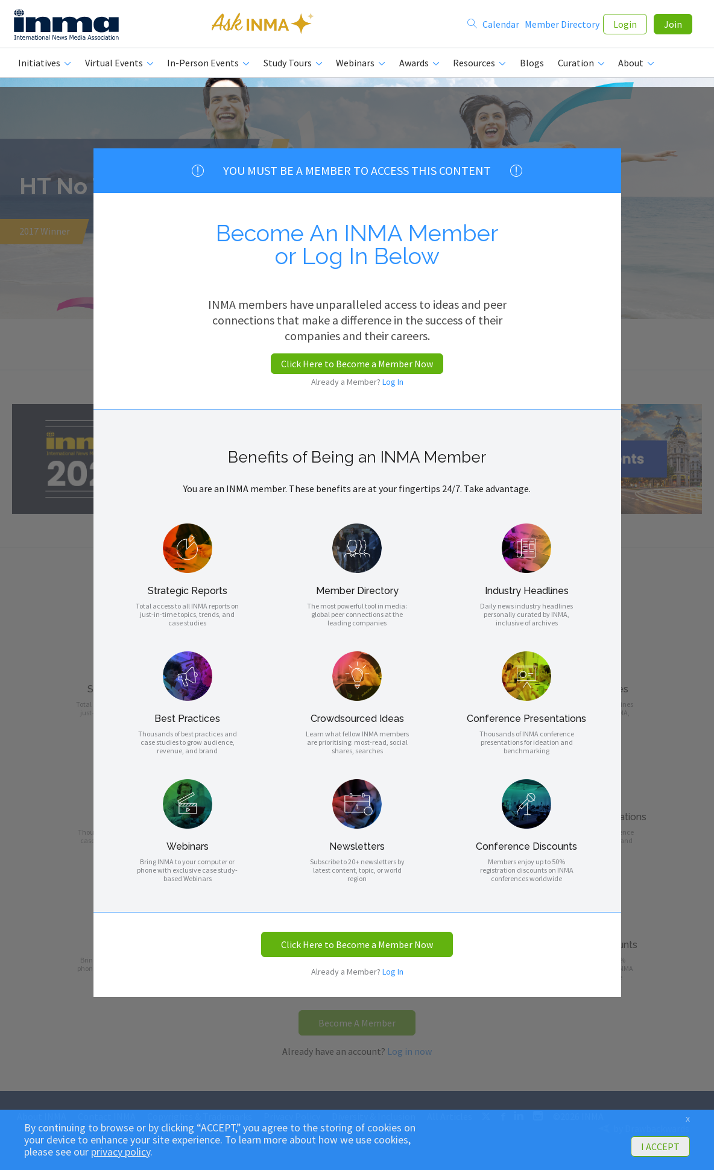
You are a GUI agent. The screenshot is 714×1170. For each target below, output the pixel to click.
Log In (392, 381)
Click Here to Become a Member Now (357, 364)
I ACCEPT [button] (660, 1146)
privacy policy (120, 1152)
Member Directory (562, 25)
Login (625, 25)
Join (673, 25)
